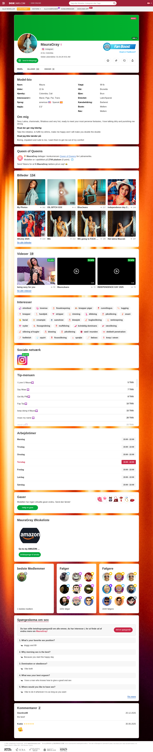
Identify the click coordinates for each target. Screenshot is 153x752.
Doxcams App (83, 9)
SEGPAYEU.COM (58, 743)
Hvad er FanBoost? (127, 52)
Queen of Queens (68, 156)
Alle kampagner (51, 9)
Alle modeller (8, 9)
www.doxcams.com (34, 743)
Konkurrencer (67, 9)
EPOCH (48, 743)
